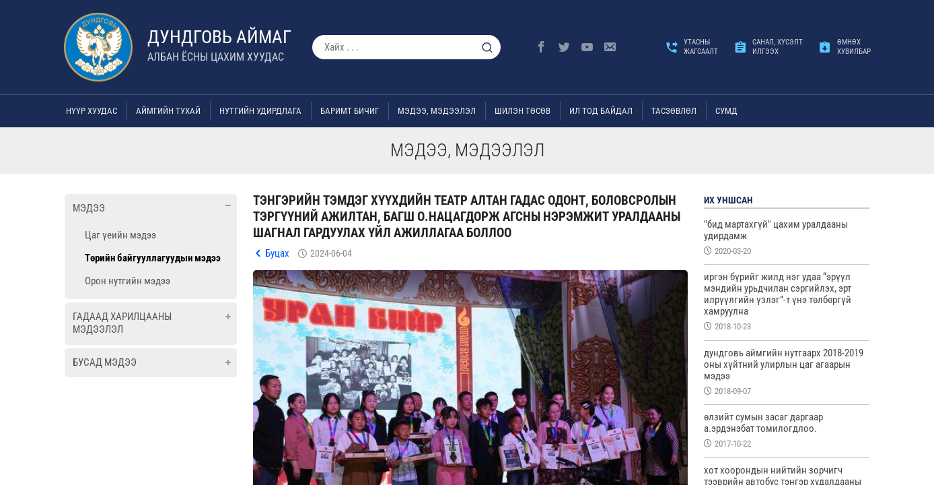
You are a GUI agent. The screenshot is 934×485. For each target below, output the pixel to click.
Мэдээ (89, 208)
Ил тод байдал (601, 111)
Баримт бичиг (349, 111)
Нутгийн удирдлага (260, 111)
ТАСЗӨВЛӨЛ (673, 111)
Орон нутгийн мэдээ (127, 281)
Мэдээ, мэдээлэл (437, 111)
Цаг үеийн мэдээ (120, 235)
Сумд (726, 111)
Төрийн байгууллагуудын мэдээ (153, 258)
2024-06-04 (331, 253)
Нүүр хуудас (91, 111)
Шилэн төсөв (522, 111)
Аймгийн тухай (168, 111)
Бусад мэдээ (105, 362)
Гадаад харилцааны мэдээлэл (122, 323)
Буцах (277, 253)
